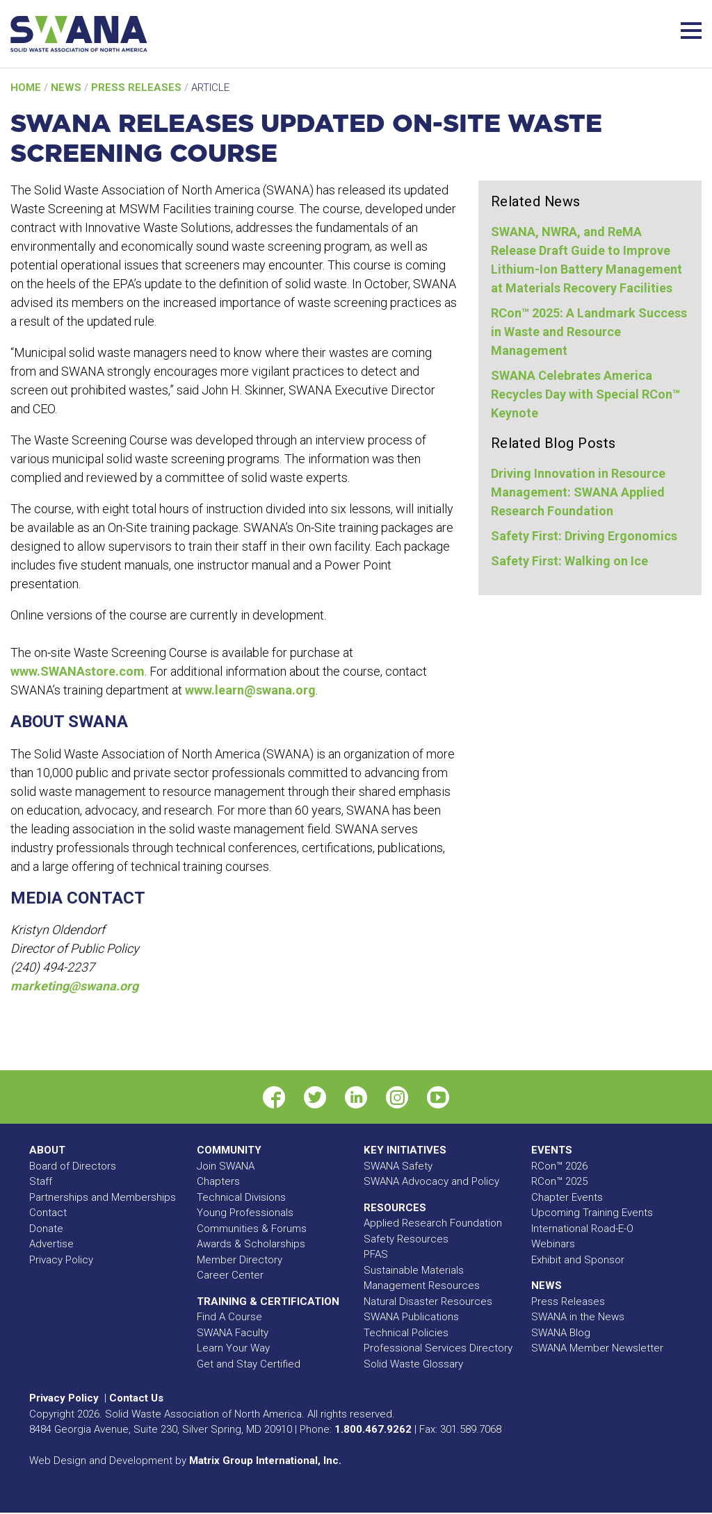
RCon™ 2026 (559, 1166)
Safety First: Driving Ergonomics (584, 536)
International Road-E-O (582, 1228)
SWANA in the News (577, 1317)
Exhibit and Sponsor (577, 1260)
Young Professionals (245, 1212)
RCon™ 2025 (559, 1181)
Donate (46, 1228)
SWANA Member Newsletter (597, 1348)
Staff (40, 1181)
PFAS (376, 1254)
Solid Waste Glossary (413, 1364)
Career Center (230, 1275)
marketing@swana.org (74, 986)
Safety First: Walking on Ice (569, 561)
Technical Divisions (241, 1197)
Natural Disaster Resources (428, 1301)
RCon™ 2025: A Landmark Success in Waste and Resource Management (589, 332)
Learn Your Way (233, 1348)
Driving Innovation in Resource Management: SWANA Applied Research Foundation (578, 492)
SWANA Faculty (232, 1332)
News (67, 87)
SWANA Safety (398, 1166)
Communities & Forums (252, 1228)
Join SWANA (225, 1166)
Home (27, 87)
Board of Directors (72, 1166)
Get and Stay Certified (248, 1364)
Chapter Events (567, 1197)
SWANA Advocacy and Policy (431, 1181)
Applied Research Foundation (433, 1223)
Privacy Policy (61, 1260)
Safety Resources (406, 1239)
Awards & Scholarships (251, 1244)
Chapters (218, 1181)
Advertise (51, 1244)
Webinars (553, 1244)
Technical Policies (406, 1332)
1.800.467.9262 (373, 1429)
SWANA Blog (560, 1332)
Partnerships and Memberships (102, 1197)
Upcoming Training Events (592, 1212)
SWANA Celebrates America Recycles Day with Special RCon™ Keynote (585, 394)
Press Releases (137, 87)
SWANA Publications (411, 1317)
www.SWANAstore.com (77, 671)
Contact (48, 1212)
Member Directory (239, 1260)
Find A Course (229, 1317)
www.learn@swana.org (250, 690)
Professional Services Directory (438, 1348)
